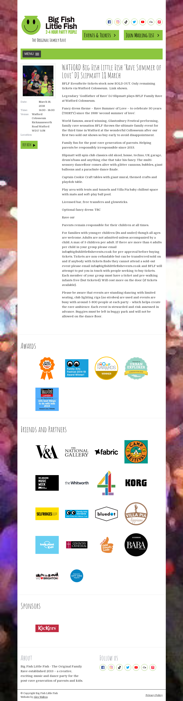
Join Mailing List (143, 35)
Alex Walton (41, 697)
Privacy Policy (154, 695)
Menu (32, 53)
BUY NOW (29, 144)
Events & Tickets (100, 35)
